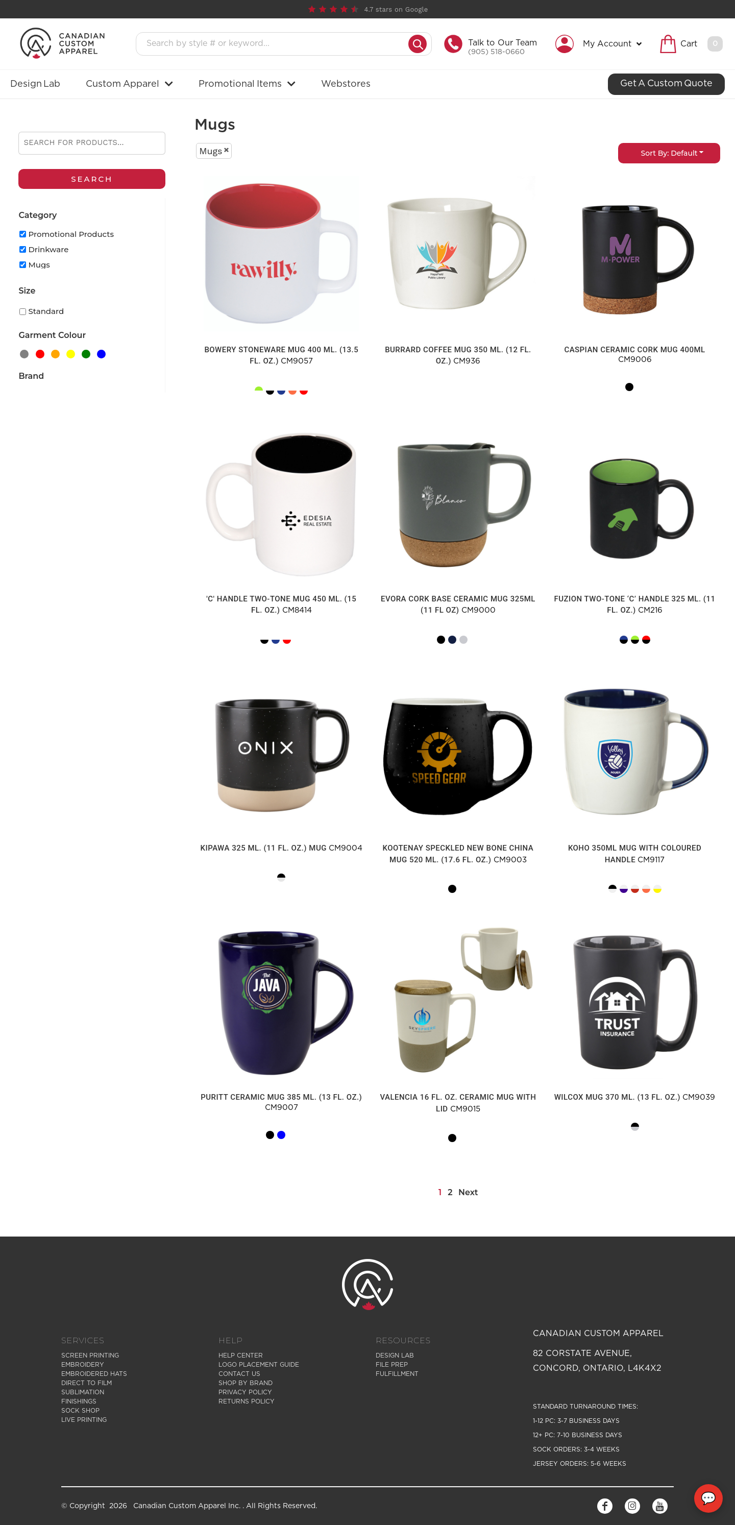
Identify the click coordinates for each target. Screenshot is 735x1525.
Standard (46, 311)
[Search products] (275, 44)
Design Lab (395, 1355)
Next (468, 1192)
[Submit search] (417, 44)
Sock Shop (80, 1411)
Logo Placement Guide (258, 1365)
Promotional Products (71, 234)
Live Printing (84, 1420)
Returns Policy (246, 1401)
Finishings (78, 1401)
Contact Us (239, 1374)
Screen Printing (90, 1355)
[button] (601, 43)
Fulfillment (397, 1374)
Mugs (39, 265)
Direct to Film (86, 1383)
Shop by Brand (245, 1383)
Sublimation (82, 1392)
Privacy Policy (245, 1392)
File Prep (392, 1365)
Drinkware (48, 249)
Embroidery (82, 1365)
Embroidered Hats (94, 1374)
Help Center (240, 1355)
